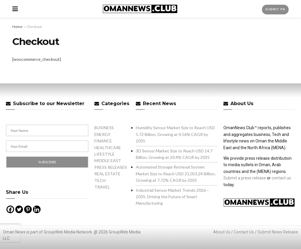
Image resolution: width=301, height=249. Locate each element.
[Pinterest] (28, 209)
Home (17, 26)
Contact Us (244, 232)
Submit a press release (244, 178)
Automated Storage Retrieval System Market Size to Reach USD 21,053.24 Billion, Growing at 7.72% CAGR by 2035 (175, 173)
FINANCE (103, 140)
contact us (281, 178)
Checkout (34, 26)
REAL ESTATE (107, 173)
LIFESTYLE (104, 154)
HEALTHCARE (107, 147)
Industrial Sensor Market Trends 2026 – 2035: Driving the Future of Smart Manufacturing (172, 197)
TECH (100, 180)
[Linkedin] (37, 209)
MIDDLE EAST (107, 160)
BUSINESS (104, 127)
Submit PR (275, 9)
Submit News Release (277, 232)
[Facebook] (10, 209)
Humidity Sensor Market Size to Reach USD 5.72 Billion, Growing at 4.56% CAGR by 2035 (175, 134)
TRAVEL (102, 186)
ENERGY (102, 134)
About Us (221, 232)
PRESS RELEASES (110, 167)
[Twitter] (19, 209)
